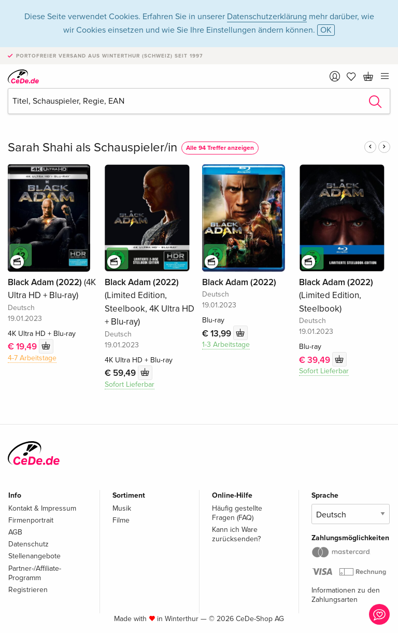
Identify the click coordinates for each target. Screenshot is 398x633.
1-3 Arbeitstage (226, 344)
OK (326, 30)
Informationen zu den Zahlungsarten (345, 595)
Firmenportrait (30, 520)
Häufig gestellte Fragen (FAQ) (237, 513)
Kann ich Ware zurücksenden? (236, 534)
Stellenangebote (34, 556)
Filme (121, 520)
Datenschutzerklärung (267, 16)
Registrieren (28, 589)
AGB (15, 532)
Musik (121, 508)
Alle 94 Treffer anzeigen (220, 148)
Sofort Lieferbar (129, 384)
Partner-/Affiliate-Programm (34, 573)
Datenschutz (28, 544)
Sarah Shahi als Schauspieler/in (92, 147)
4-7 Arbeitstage (32, 358)
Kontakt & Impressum (42, 508)
